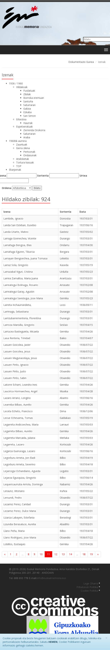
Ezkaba (27, 112)
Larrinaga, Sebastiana (16, 311)
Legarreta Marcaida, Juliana (19, 437)
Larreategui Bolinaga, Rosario (20, 285)
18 (84, 554)
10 (41, 554)
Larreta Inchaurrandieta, (17, 305)
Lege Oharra (91, 583)
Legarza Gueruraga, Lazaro (19, 451)
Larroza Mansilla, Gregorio (18, 325)
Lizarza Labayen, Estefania (18, 517)
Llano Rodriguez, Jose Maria (19, 537)
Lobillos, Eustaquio (14, 544)
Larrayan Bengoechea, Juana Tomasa (25, 258)
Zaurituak (21, 144)
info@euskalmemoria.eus (51, 578)
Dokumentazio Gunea (81, 62)
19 (91, 554)
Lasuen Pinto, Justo (14, 371)
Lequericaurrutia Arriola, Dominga (23, 484)
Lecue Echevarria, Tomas (18, 418)
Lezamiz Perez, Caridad (17, 504)
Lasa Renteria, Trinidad (16, 338)
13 (63, 554)
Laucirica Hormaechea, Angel (20, 391)
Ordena (6, 188)
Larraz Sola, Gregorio (15, 265)
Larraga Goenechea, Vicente (19, 238)
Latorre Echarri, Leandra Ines (20, 384)
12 (55, 554)
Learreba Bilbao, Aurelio (17, 404)
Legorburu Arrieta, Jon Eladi (19, 457)
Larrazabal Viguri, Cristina (18, 271)
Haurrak (27, 123)
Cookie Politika (90, 590)
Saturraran (29, 105)
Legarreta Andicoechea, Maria (20, 424)
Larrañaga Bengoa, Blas (17, 245)
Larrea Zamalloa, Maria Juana (20, 278)
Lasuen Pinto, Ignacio (16, 364)
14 (70, 554)
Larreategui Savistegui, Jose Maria (23, 298)
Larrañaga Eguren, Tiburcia (19, 251)
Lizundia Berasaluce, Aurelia (19, 524)
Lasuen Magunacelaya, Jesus (20, 358)
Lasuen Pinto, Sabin (14, 378)
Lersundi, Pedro (12, 497)
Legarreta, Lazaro (13, 444)
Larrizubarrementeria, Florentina (22, 318)
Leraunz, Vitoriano (14, 491)
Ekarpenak (15, 169)
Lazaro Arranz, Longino (17, 398)
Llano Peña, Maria (14, 531)
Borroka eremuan (33, 98)
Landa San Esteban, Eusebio (19, 225)
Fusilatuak (29, 90)
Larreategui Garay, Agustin (18, 291)
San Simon (29, 115)
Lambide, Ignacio (13, 218)
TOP (18, 166)
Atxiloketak (22, 159)
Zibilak (27, 94)
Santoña (28, 101)
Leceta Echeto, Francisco (18, 411)
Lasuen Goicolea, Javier (17, 344)
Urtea (83, 175)
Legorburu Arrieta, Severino (19, 464)
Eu (105, 33)
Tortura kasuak (25, 162)
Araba (26, 137)
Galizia (27, 108)
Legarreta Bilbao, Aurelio (17, 431)
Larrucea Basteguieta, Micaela (21, 331)
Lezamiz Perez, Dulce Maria (19, 511)
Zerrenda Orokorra (34, 130)
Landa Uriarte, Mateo (15, 231)
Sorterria (43, 175)
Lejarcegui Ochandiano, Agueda (21, 471)
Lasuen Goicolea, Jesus (16, 351)
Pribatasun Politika (87, 587)
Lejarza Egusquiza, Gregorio (19, 477)
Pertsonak (29, 151)
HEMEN (52, 642)
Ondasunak (29, 155)
